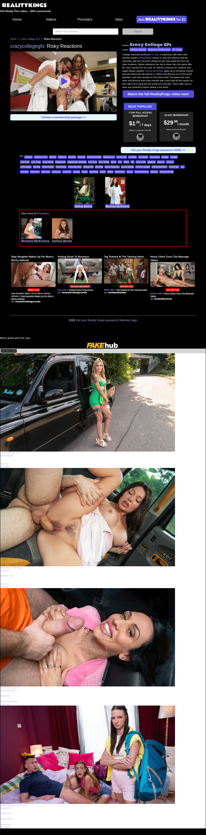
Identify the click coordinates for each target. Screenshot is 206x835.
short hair (34, 172)
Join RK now (126, 286)
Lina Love (62, 290)
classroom (154, 157)
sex (182, 167)
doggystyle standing (77, 162)
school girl (174, 167)
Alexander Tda (6, 575)
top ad (130, 172)
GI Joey (177, 49)
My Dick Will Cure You (9, 453)
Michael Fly (5, 696)
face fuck (92, 162)
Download (4, 827)
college (165, 157)
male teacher (48, 167)
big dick (72, 157)
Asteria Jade (156, 293)
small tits (67, 172)
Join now (4, 586)
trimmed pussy (142, 172)
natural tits (88, 167)
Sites (119, 19)
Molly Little (109, 290)
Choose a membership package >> (63, 117)
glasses (160, 162)
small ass (56, 172)
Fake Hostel (5, 824)
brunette (132, 157)
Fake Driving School (9, 701)
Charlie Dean (6, 819)
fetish (126, 162)
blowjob (81, 157)
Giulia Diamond (7, 690)
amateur (28, 157)
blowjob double (94, 157)
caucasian (143, 157)
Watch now (33, 290)
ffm (132, 162)
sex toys (24, 172)
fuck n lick (141, 162)
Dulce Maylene (6, 455)
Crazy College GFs (30, 39)
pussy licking (127, 167)
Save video (5, 466)
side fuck (46, 172)
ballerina (62, 157)
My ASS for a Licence (9, 687)
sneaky (76, 172)
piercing (99, 167)
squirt (102, 172)
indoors (170, 162)
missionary (61, 167)
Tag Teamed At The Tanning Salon (124, 256)
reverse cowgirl (143, 167)
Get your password (79, 286)
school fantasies (159, 167)
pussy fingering (112, 167)
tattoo (110, 172)
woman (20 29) (166, 172)
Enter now (4, 704)
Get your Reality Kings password (97, 320)
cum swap (36, 162)
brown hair (122, 157)
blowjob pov (109, 157)
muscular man (74, 167)
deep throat (48, 162)
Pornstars (85, 19)
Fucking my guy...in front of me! (14, 805)
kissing (36, 167)
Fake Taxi (4, 463)
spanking (94, 172)
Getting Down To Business (73, 256)
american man (40, 157)
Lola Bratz (5, 570)
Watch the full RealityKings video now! (158, 94)
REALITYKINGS (24, 5)
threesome (120, 172)
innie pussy (26, 167)
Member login (128, 320)
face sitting (104, 162)
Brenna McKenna (159, 49)
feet (120, 162)
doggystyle (60, 162)
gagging (151, 162)
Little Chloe (5, 813)
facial (113, 162)
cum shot (25, 162)
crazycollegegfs (27, 46)
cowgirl (174, 157)
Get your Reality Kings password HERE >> (158, 150)
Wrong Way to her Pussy (11, 567)
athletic (52, 157)
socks (84, 172)
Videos (51, 19)
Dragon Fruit (6, 808)
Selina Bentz (138, 49)
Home (17, 19)
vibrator (154, 172)
